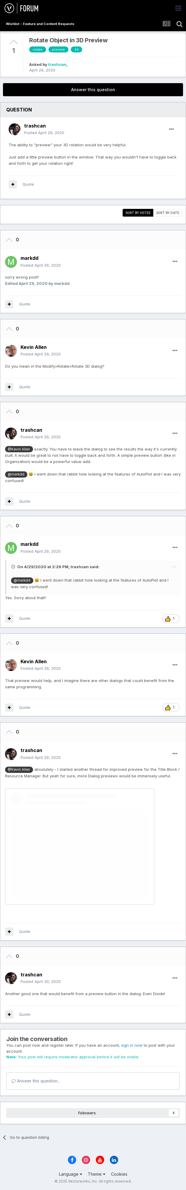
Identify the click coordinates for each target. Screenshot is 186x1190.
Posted (44, 132)
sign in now (132, 1045)
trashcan (57, 64)
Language (70, 1174)
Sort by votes (138, 213)
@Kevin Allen (19, 449)
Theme (96, 1174)
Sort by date (167, 213)
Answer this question (93, 89)
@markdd (16, 474)
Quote (28, 184)
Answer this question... (36, 1080)
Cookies (119, 1174)
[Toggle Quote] (13, 566)
